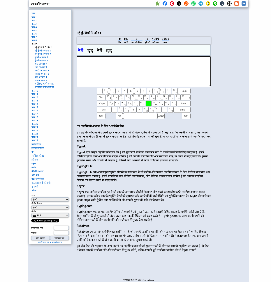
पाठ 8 (34, 40)
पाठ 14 (34, 104)
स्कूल (33, 163)
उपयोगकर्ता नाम (37, 228)
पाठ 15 (34, 107)
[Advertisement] (144, 18)
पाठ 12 (34, 97)
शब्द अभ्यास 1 (41, 64)
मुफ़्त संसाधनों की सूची (40, 182)
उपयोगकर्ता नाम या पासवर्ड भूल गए (50, 242)
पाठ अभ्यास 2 (41, 80)
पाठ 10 (34, 90)
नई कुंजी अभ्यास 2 (43, 54)
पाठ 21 (34, 127)
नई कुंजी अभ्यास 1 (43, 50)
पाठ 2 (34, 20)
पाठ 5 (34, 30)
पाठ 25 (34, 140)
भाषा (33, 195)
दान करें (34, 186)
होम (33, 13)
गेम (32, 152)
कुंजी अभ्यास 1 (41, 57)
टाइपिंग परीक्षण (37, 148)
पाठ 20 (34, 123)
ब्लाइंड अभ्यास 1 (42, 70)
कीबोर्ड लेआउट (37, 171)
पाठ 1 (34, 17)
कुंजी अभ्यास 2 (41, 60)
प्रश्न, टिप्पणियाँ (37, 179)
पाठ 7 (34, 37)
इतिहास (34, 159)
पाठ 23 (34, 133)
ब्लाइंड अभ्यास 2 (42, 73)
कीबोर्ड (33, 211)
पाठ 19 (34, 120)
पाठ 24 (34, 137)
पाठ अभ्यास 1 (41, 77)
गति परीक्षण (36, 144)
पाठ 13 (34, 100)
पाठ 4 (34, 27)
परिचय (34, 190)
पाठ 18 (34, 117)
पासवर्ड (33, 233)
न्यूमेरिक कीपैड (37, 155)
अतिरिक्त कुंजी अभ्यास (44, 83)
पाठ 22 (34, 130)
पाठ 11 (34, 94)
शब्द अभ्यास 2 (41, 67)
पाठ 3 (34, 23)
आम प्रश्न (35, 175)
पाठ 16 (34, 110)
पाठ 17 (34, 114)
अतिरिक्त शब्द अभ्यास (44, 87)
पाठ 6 (34, 33)
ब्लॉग (33, 167)
